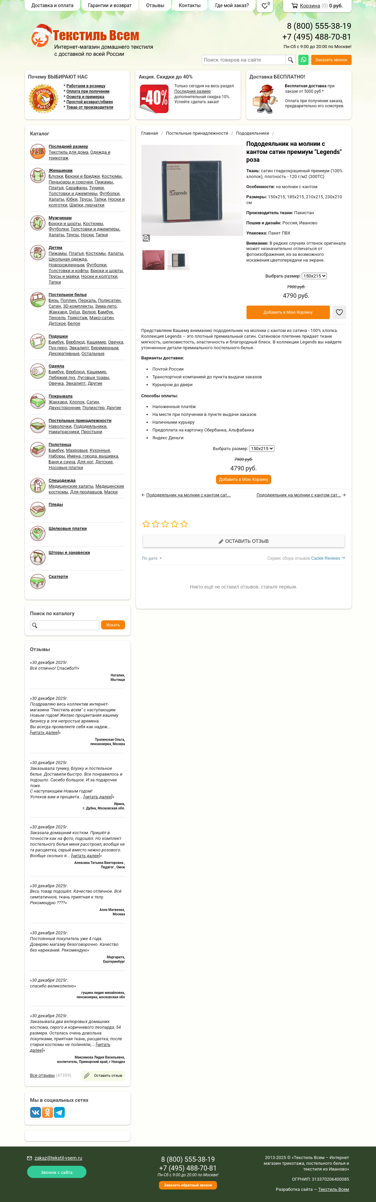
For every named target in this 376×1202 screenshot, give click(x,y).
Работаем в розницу (85, 86)
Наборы (57, 456)
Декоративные (64, 353)
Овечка (115, 341)
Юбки (71, 199)
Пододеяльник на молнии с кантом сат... (188, 494)
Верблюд (75, 341)
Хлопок (76, 401)
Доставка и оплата (53, 5)
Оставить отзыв (243, 541)
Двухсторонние (65, 407)
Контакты (190, 5)
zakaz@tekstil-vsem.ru (58, 1158)
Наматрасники (64, 431)
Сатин (55, 306)
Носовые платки (66, 467)
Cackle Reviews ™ (328, 558)
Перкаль (87, 300)
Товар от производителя (89, 107)
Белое (74, 323)
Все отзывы (42, 1075)
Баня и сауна (62, 461)
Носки (87, 234)
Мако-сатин (102, 317)
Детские (104, 461)
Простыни (91, 431)
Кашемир (96, 341)
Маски (111, 491)
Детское (57, 323)
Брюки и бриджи (82, 176)
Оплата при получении (88, 91)
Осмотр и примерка (85, 96)
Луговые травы (93, 377)
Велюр (89, 311)
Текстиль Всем (333, 1189)
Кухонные (100, 450)
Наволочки (60, 426)
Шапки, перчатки (86, 204)
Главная (149, 133)
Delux (74, 311)
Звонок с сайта (57, 1172)
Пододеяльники (90, 426)
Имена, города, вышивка (92, 456)
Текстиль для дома (68, 152)
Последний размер (192, 91)
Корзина (310, 6)
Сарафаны (76, 187)
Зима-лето (105, 306)
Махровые (77, 450)
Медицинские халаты (71, 486)
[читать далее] (44, 732)
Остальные (92, 353)
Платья (56, 187)
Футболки (109, 193)
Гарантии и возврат (110, 5)
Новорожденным (67, 264)
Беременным (105, 347)
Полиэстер (93, 407)
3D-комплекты (78, 306)
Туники (96, 187)
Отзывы (155, 5)
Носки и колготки (99, 276)
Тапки (100, 199)
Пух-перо (58, 347)
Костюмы (112, 176)
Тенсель (57, 317)
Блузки (56, 176)
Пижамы (104, 181)
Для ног (85, 461)
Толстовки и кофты (69, 270)
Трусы (85, 199)
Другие (95, 383)
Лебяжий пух (62, 377)
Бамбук (105, 311)
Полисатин (109, 300)
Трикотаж (77, 317)
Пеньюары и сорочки (71, 181)
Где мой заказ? (232, 5)
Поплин (68, 300)
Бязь (54, 300)
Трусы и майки (64, 276)
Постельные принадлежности (197, 133)
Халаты (56, 199)
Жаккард (58, 311)
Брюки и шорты (65, 223)
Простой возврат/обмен (89, 101)
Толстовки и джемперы (73, 193)
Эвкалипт (79, 347)
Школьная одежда (68, 259)
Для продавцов (86, 491)
